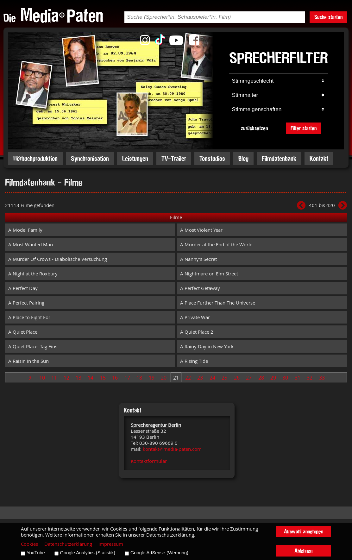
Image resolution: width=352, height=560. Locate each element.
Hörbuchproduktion (35, 158)
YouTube (36, 552)
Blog (243, 158)
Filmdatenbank (279, 158)
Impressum (110, 544)
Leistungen (135, 158)
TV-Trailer (173, 158)
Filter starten (304, 128)
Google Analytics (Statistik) (87, 552)
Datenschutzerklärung (68, 544)
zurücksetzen (254, 128)
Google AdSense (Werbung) (159, 552)
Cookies (29, 544)
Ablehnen (303, 551)
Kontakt (319, 158)
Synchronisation (90, 158)
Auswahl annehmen (303, 531)
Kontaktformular (149, 461)
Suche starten (328, 17)
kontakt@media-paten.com (172, 449)
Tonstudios (212, 158)
